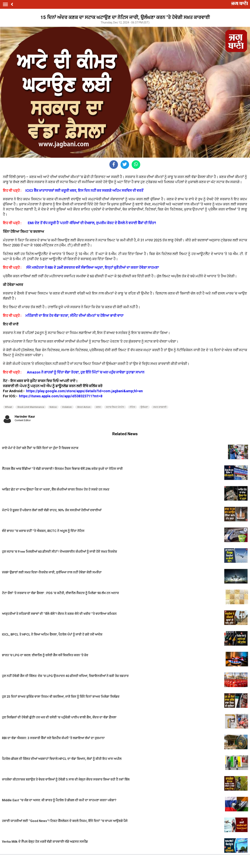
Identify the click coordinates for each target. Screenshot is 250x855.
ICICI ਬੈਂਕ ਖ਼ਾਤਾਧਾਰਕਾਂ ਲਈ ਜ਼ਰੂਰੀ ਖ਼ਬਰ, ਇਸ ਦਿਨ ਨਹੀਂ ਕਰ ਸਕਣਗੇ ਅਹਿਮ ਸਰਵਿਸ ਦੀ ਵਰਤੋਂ (84, 190)
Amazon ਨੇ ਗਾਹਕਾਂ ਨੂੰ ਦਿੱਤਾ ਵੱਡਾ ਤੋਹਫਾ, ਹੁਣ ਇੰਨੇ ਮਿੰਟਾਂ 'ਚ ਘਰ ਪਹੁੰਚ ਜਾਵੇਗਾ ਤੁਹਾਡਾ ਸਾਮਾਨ (85, 372)
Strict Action (83, 407)
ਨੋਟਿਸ (132, 407)
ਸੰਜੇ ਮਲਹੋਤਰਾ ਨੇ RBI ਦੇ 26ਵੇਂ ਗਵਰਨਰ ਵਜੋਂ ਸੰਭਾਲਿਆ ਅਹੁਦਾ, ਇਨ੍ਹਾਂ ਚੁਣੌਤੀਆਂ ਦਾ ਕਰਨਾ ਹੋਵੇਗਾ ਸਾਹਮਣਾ (92, 267)
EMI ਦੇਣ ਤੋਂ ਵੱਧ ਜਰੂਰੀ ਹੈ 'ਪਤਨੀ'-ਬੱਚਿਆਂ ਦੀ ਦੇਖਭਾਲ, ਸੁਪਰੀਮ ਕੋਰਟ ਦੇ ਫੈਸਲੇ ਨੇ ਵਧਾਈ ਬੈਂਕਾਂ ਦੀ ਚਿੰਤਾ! (92, 223)
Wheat (8, 407)
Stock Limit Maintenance (30, 407)
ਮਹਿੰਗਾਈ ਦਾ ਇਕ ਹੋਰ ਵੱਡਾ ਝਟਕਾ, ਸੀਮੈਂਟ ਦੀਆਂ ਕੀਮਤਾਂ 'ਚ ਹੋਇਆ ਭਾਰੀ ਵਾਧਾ (74, 315)
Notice (53, 407)
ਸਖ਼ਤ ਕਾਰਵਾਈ (159, 407)
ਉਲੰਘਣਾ (144, 407)
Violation (67, 407)
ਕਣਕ (98, 407)
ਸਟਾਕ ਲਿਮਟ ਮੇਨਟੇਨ (115, 407)
